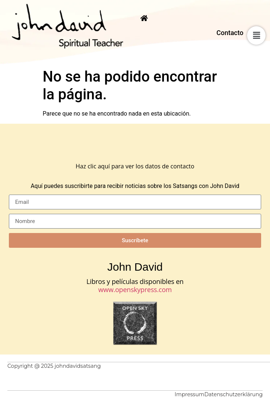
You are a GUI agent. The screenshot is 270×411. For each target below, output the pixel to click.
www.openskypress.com (135, 289)
